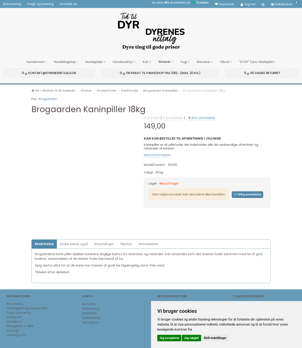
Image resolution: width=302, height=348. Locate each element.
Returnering (12, 4)
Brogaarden (48, 98)
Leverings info (16, 334)
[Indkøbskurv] (285, 4)
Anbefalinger (104, 243)
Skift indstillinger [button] (215, 338)
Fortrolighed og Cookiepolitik (27, 308)
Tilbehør (126, 243)
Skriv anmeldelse (202, 117)
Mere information (157, 154)
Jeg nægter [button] (191, 338)
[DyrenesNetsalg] (151, 29)
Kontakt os (68, 4)
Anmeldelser (148, 243)
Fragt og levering (40, 4)
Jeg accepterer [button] (169, 338)
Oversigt (13, 330)
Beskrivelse (44, 243)
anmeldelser (173, 117)
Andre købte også (74, 243)
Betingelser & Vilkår (20, 325)
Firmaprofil (14, 317)
